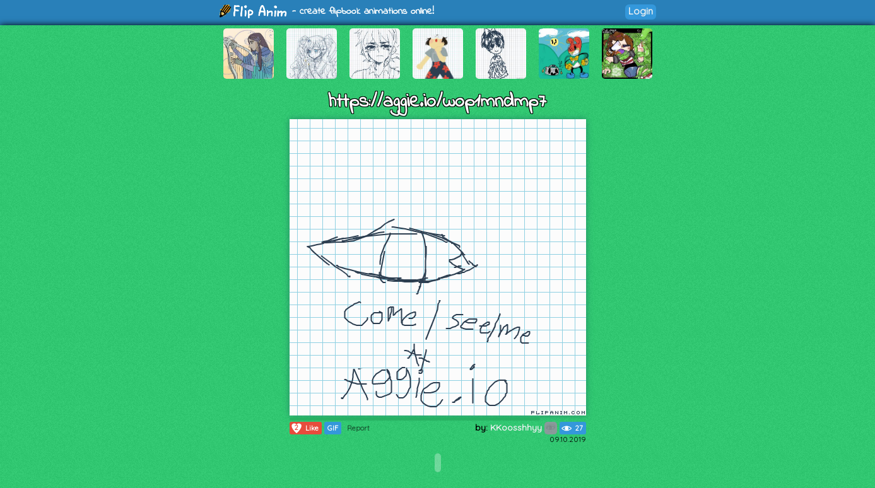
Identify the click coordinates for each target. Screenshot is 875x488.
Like (304, 428)
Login (640, 11)
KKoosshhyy (523, 427)
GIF (332, 428)
